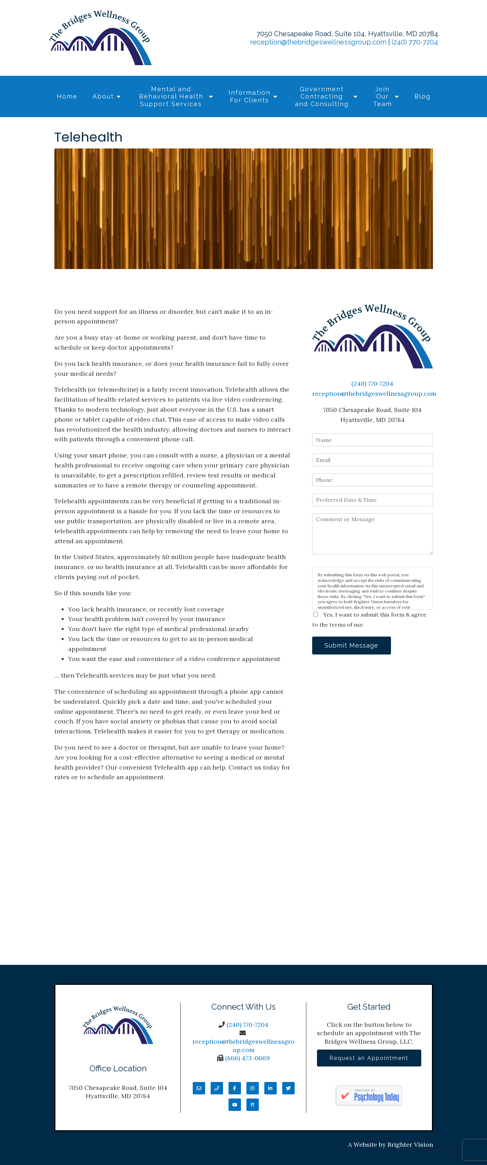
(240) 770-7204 (415, 42)
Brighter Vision (410, 1144)
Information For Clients (250, 96)
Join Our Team (382, 96)
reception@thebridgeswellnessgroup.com (318, 42)
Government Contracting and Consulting (322, 96)
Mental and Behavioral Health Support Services (171, 96)
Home (67, 96)
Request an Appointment (369, 1058)
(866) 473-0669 (247, 1058)
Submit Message (352, 645)
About (103, 96)
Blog (422, 96)
